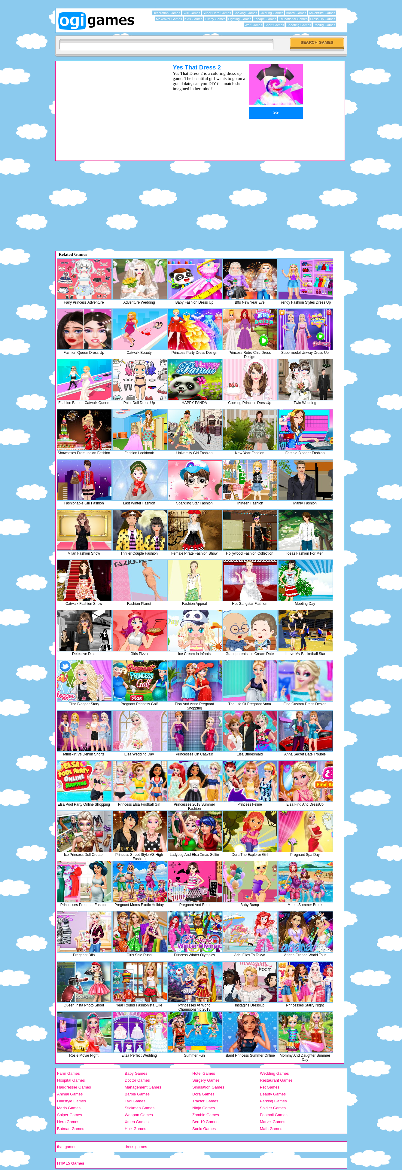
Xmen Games (136, 1121)
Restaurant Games (276, 1080)
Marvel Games (272, 1121)
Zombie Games (205, 1115)
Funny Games (215, 19)
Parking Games (273, 1101)
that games (66, 1146)
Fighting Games (239, 19)
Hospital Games (71, 1080)
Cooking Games (245, 13)
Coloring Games (271, 13)
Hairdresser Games (74, 1087)
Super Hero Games (217, 13)
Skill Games (191, 13)
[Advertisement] (106, 106)
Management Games (143, 1087)
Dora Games (203, 1094)
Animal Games (70, 1094)
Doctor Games (137, 1080)
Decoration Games (166, 13)
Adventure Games (322, 13)
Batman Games (70, 1128)
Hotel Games (203, 1073)
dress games (136, 1146)
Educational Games (293, 19)
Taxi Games (135, 1101)
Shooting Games (298, 25)
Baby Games (136, 1073)
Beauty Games (273, 1094)
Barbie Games (137, 1094)
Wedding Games (274, 1073)
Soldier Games (273, 1108)
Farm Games (68, 1073)
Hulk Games (135, 1128)
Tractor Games (205, 1101)
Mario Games (69, 1108)
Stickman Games (139, 1108)
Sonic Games (204, 1128)
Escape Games (265, 19)
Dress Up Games (322, 19)
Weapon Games (139, 1115)
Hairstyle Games (71, 1101)
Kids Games (193, 19)
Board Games (296, 13)
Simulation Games (208, 1087)
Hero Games (68, 1121)
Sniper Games (69, 1115)
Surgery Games (206, 1080)
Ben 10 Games (205, 1121)
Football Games (274, 1115)
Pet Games (269, 1087)
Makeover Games (169, 19)
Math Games (271, 1128)
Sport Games (274, 25)
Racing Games (324, 25)
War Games (253, 25)
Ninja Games (203, 1108)
